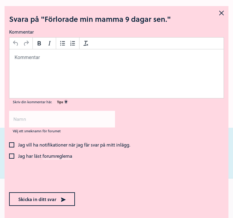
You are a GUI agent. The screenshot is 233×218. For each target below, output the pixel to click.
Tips (62, 101)
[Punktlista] (62, 43)
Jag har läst (45, 156)
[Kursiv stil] (49, 43)
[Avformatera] (86, 43)
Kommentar (21, 31)
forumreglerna (57, 156)
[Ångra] (16, 43)
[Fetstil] (39, 43)
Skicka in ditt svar (42, 199)
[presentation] (48, 176)
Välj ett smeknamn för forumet (37, 131)
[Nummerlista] (73, 43)
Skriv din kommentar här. (40, 101)
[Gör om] (26, 43)
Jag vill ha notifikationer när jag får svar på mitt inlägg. (74, 145)
